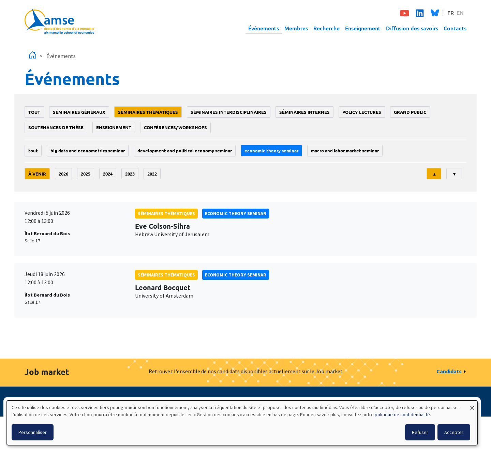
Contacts (455, 28)
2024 (108, 174)
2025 (85, 174)
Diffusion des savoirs (412, 28)
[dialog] (242, 423)
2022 (152, 174)
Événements (263, 28)
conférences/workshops (175, 127)
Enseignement (363, 28)
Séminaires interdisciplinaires (229, 112)
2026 (63, 174)
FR (450, 12)
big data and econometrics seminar (87, 150)
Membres (296, 28)
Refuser (420, 432)
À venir (37, 174)
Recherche (326, 28)
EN (460, 12)
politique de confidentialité (402, 414)
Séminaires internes (304, 112)
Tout (34, 112)
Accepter (453, 432)
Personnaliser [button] (32, 432)
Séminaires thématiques (148, 112)
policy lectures (361, 112)
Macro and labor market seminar (345, 150)
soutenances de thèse (56, 127)
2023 (130, 174)
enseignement (113, 127)
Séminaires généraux (79, 112)
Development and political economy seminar (184, 150)
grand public (410, 112)
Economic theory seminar (271, 150)
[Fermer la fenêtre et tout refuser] (472, 405)
